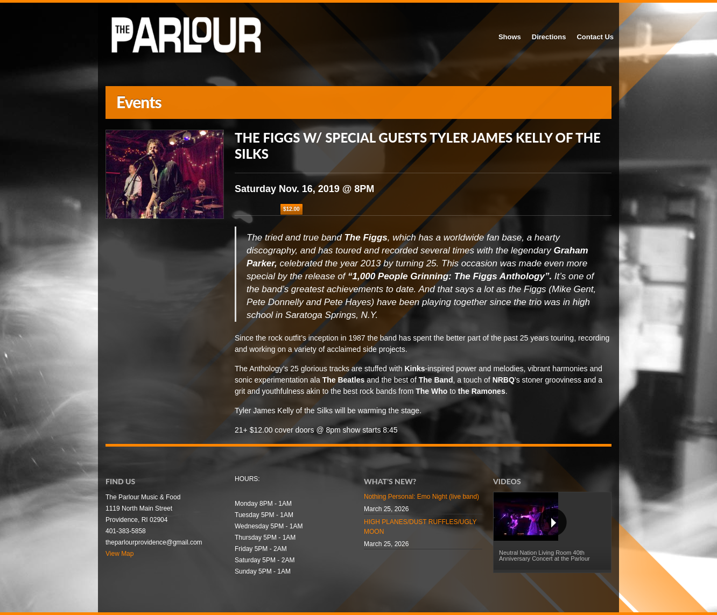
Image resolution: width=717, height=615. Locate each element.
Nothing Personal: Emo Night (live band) (421, 496)
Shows (509, 37)
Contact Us (595, 37)
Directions (549, 37)
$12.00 (291, 209)
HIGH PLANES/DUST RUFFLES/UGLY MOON (420, 526)
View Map (119, 553)
